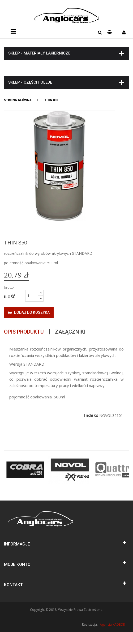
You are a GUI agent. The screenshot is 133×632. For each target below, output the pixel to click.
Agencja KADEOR (112, 624)
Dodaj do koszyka (29, 312)
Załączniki (70, 331)
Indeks (91, 415)
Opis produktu (24, 331)
